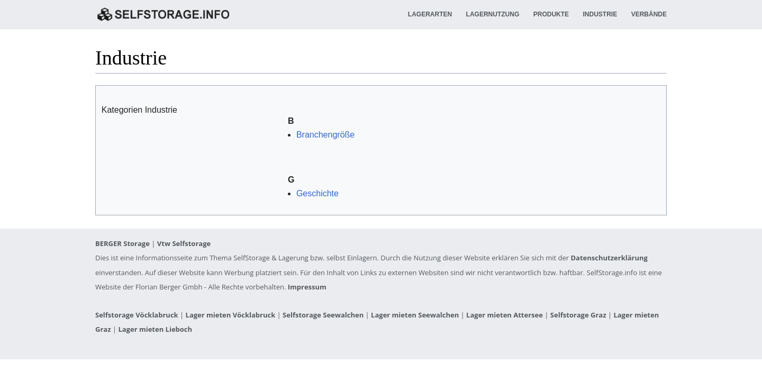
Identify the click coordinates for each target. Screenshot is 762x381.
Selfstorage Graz (578, 315)
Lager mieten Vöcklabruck (231, 315)
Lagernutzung (493, 14)
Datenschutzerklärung (609, 257)
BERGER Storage (122, 243)
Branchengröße (325, 134)
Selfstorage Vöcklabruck (136, 315)
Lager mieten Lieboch (155, 329)
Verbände (649, 14)
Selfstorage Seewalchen (323, 315)
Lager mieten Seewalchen (415, 315)
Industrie (600, 14)
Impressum (307, 287)
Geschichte (317, 193)
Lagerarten (430, 14)
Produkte (551, 14)
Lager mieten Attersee (504, 315)
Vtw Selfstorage (184, 243)
